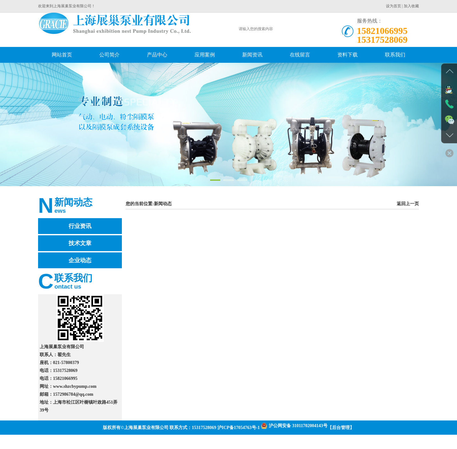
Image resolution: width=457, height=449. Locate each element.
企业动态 (80, 260)
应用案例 (205, 54)
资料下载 (347, 54)
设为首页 (393, 6)
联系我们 (395, 54)
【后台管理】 (341, 427)
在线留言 (300, 54)
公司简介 (109, 54)
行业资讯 (80, 226)
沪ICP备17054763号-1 (238, 427)
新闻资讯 (252, 54)
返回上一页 (408, 203)
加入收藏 (411, 6)
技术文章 (80, 243)
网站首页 (62, 54)
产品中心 (157, 54)
